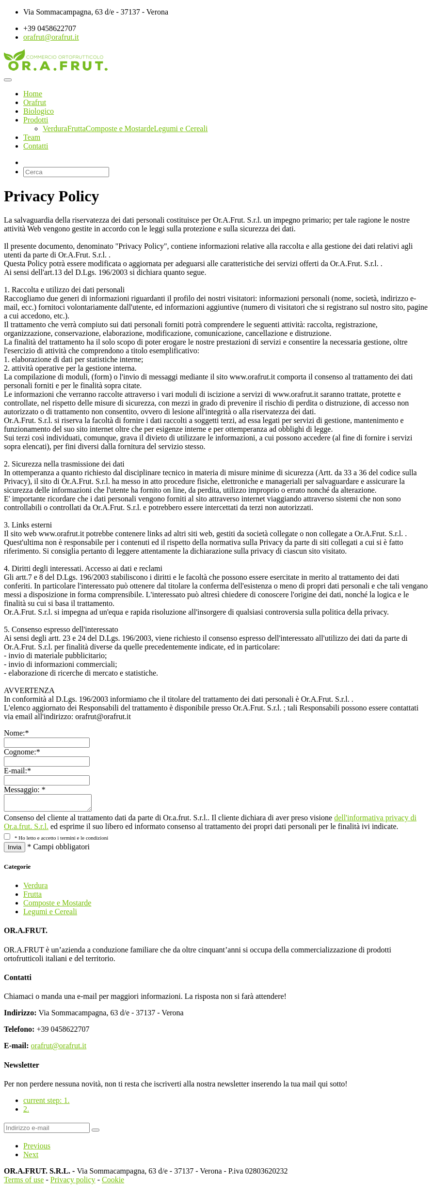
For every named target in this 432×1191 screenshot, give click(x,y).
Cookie (113, 1182)
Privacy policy (73, 1182)
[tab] (225, 1103)
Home (32, 94)
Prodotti (35, 120)
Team (31, 137)
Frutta (76, 128)
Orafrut (34, 102)
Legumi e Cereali (181, 128)
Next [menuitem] (30, 1157)
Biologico (38, 111)
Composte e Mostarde (120, 128)
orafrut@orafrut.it (51, 37)
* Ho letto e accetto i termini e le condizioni (61, 841)
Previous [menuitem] (36, 1149)
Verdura (55, 128)
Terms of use (24, 1182)
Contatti (35, 146)
